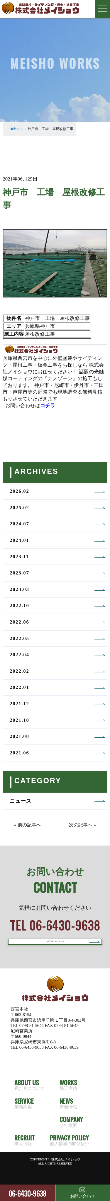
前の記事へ (29, 824)
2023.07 (19, 573)
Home (16, 129)
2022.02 (19, 671)
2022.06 (19, 622)
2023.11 (19, 556)
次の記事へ (80, 824)
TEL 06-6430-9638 (55, 925)
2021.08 (19, 736)
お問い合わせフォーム (55, 947)
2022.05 (19, 638)
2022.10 (19, 605)
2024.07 (19, 524)
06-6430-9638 (27, 1193)
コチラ (47, 405)
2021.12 (19, 703)
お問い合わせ (82, 1193)
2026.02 (19, 491)
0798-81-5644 (31, 1037)
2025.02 (19, 507)
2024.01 (19, 540)
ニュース (21, 801)
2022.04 (19, 654)
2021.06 (19, 753)
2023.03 (19, 589)
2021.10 (19, 720)
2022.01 (19, 687)
